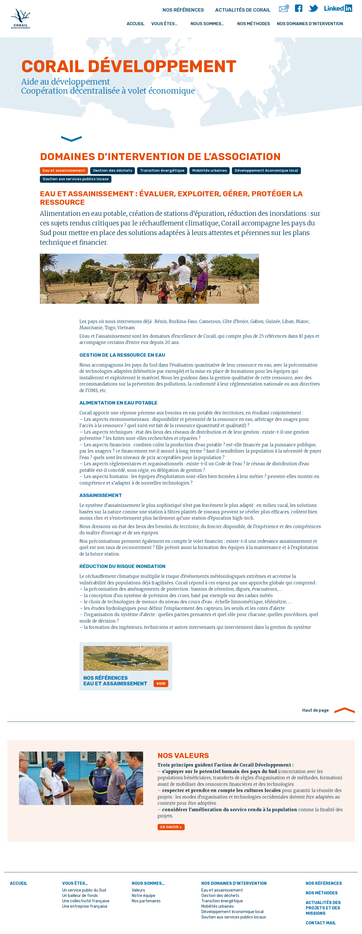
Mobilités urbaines (216, 170)
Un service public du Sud (85, 889)
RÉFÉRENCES (155, 10)
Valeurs (139, 889)
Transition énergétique (167, 170)
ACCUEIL (19, 883)
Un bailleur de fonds (81, 895)
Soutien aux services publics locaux (78, 179)
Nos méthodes (253, 20)
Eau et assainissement (65, 170)
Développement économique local (276, 170)
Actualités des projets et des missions (325, 907)
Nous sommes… (211, 20)
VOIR (160, 684)
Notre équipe (144, 895)
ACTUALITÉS (233, 10)
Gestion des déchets (116, 170)
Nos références (325, 883)
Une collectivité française (87, 900)
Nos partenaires (147, 900)
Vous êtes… (173, 20)
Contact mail (322, 921)
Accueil (142, 20)
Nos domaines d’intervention (313, 20)
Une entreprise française (86, 905)
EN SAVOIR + (171, 828)
